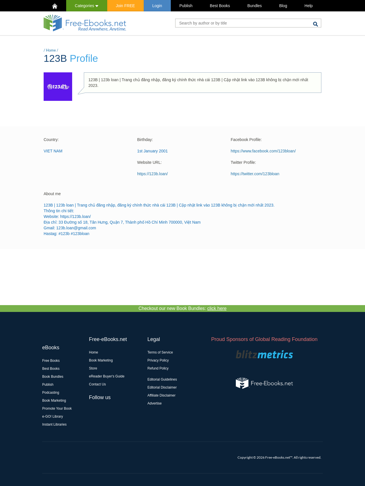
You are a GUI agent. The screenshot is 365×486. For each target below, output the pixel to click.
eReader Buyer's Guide (106, 376)
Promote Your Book (57, 409)
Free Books (51, 361)
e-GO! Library (52, 416)
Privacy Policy (158, 360)
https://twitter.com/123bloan (255, 173)
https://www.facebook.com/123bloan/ (263, 151)
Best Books (220, 5)
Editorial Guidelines (162, 379)
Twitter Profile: (243, 162)
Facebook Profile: (246, 139)
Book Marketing (54, 401)
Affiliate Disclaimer (161, 395)
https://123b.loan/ (152, 173)
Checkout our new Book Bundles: (183, 308)
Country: (51, 139)
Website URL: (149, 162)
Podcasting (50, 393)
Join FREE (125, 5)
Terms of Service (160, 352)
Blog (283, 5)
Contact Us (97, 384)
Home (51, 50)
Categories (86, 5)
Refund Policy (158, 368)
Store (93, 368)
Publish (185, 5)
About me (52, 193)
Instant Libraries (54, 424)
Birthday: (145, 139)
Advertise (154, 403)
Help (309, 5)
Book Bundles (52, 377)
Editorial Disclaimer (162, 387)
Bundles (254, 5)
